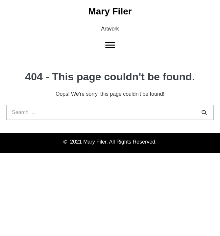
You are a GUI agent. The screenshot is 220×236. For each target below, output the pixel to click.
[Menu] (110, 45)
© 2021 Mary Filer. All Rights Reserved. (110, 142)
